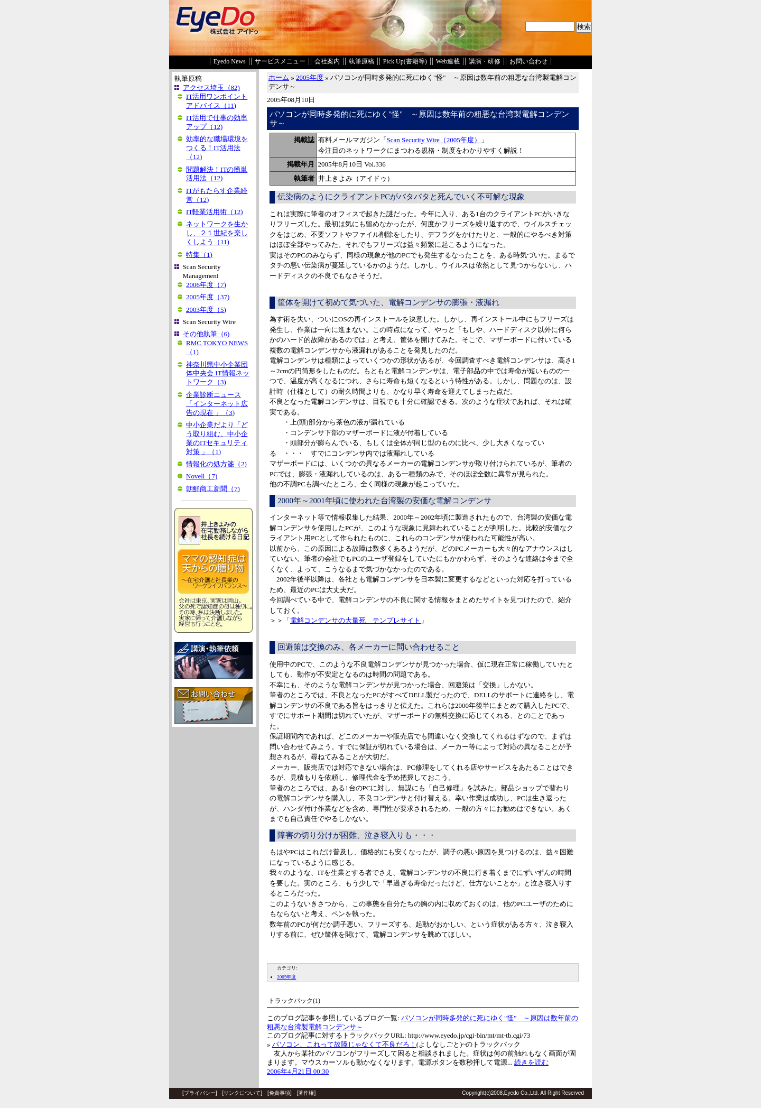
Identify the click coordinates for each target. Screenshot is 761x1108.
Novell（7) (201, 476)
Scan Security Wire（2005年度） (434, 140)
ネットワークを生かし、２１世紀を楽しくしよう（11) (217, 233)
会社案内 (327, 61)
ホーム (278, 77)
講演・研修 (484, 61)
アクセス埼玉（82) (211, 87)
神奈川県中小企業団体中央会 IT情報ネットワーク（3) (217, 373)
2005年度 (309, 77)
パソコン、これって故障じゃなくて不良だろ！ (344, 1044)
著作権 (306, 1093)
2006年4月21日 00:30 (298, 1071)
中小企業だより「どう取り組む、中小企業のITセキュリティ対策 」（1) (217, 438)
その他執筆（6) (206, 334)
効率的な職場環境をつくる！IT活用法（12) (217, 148)
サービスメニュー (280, 61)
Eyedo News (230, 61)
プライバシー (200, 1093)
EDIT (273, 954)
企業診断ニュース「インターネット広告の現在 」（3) (217, 404)
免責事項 (279, 1093)
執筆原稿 (361, 61)
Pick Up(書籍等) (405, 61)
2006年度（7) (206, 285)
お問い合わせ (528, 61)
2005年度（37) (207, 297)
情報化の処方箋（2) (216, 464)
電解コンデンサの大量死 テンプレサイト (355, 620)
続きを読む (531, 1062)
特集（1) (199, 254)
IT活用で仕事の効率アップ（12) (216, 122)
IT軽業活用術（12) (214, 212)
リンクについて (242, 1093)
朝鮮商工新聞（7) (213, 489)
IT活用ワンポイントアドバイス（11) (216, 101)
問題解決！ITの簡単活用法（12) (216, 173)
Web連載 (448, 61)
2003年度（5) (206, 309)
